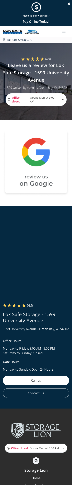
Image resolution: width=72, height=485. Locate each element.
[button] (36, 460)
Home (36, 478)
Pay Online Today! (36, 21)
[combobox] (36, 99)
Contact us (36, 393)
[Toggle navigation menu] (65, 31)
